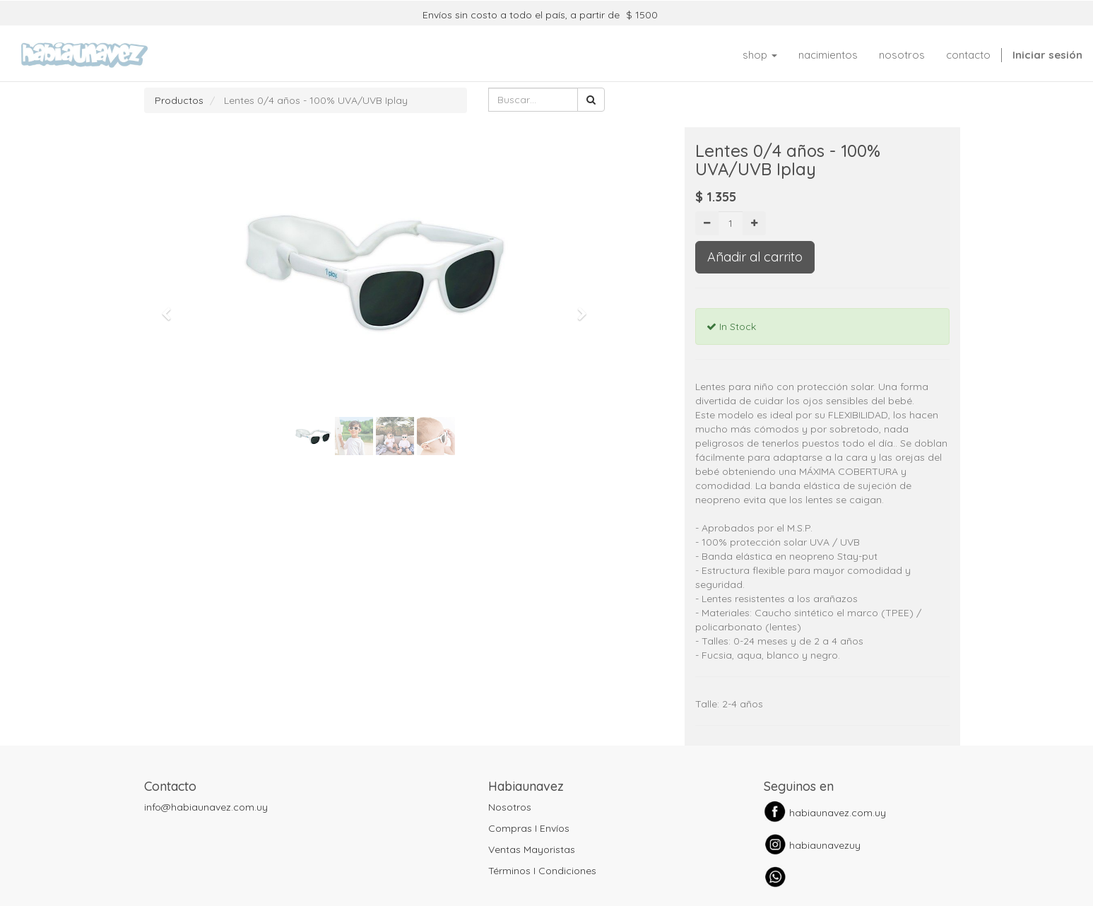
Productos (179, 100)
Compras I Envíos (528, 828)
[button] (171, 307)
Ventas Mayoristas (531, 849)
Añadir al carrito (755, 257)
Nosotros (509, 807)
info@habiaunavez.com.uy (206, 807)
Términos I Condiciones (542, 870)
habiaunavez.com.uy (837, 812)
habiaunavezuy (825, 845)
